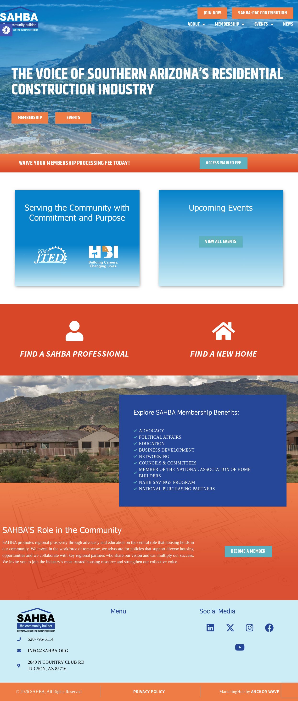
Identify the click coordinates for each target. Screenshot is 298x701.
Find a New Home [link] (223, 353)
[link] (6, 30)
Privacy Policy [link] (149, 691)
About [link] (196, 24)
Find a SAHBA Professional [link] (74, 353)
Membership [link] (230, 24)
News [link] (288, 24)
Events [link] (264, 24)
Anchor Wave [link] (265, 691)
